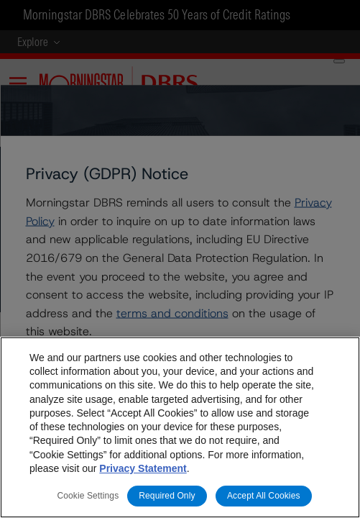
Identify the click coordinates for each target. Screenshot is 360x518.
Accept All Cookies (263, 496)
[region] (180, 427)
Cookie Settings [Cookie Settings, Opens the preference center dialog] (88, 496)
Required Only (167, 496)
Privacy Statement (142, 468)
